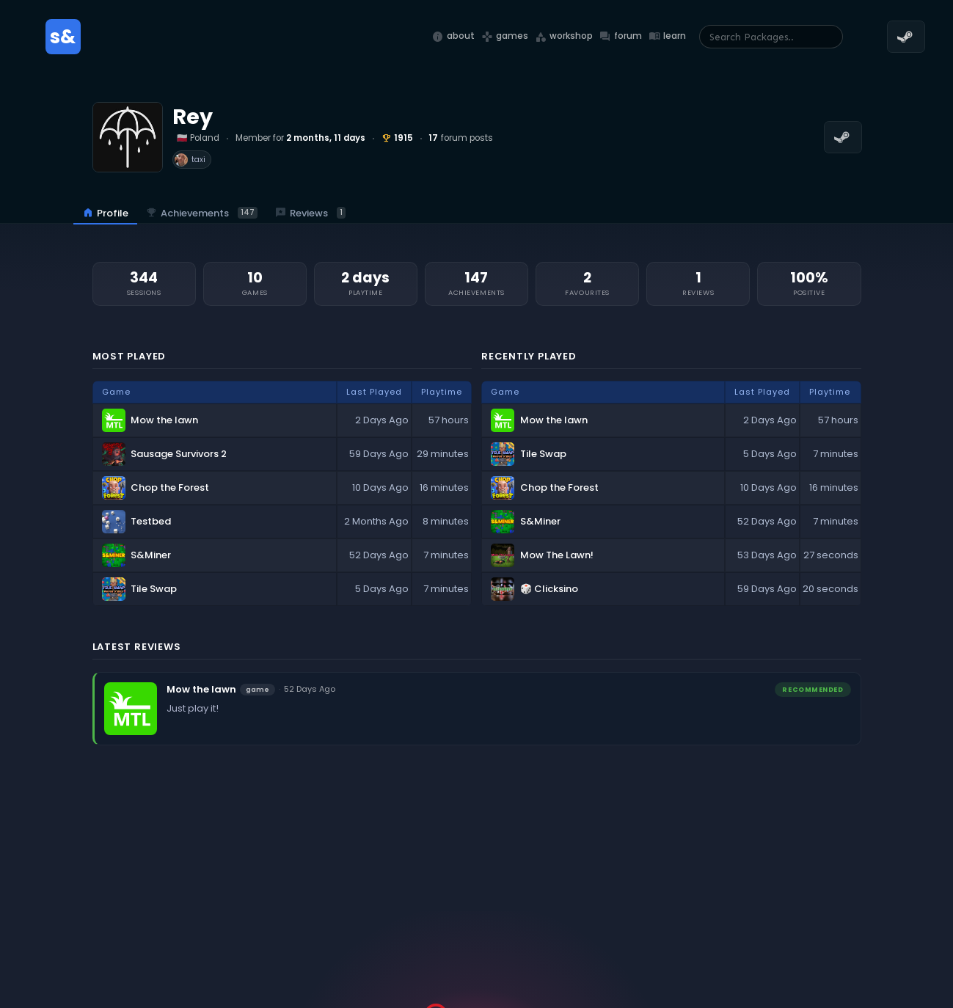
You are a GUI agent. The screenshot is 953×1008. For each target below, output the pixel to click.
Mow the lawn (201, 689)
